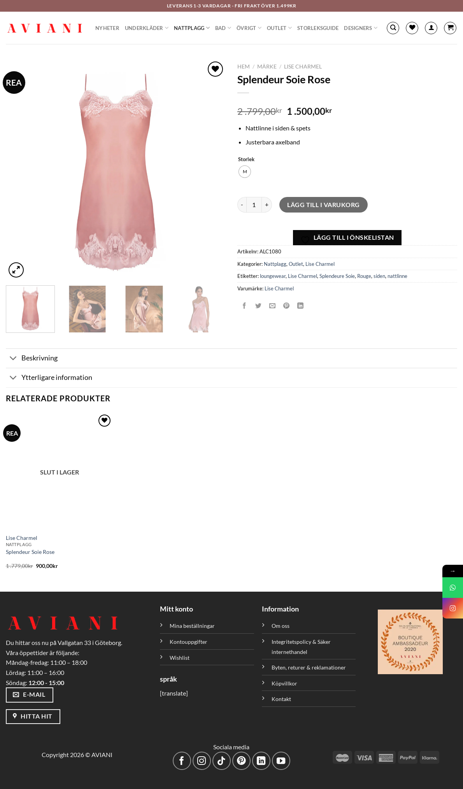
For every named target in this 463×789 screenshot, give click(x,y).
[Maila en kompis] (272, 305)
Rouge (364, 276)
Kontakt (281, 699)
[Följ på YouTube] (281, 761)
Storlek (246, 159)
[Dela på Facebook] (244, 305)
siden (379, 276)
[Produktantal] (254, 205)
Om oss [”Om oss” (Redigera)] (280, 625)
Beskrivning (32, 359)
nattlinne (397, 276)
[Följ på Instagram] (202, 761)
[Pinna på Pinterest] (286, 305)
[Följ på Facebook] (182, 761)
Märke (267, 66)
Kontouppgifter (188, 641)
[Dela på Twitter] (258, 305)
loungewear (273, 276)
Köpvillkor (284, 683)
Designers (360, 28)
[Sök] (393, 28)
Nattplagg (192, 28)
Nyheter (107, 28)
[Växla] (13, 359)
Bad (223, 28)
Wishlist (179, 657)
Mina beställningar (193, 625)
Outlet (279, 28)
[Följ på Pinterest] (241, 761)
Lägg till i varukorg (323, 204)
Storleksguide (317, 28)
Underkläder (146, 28)
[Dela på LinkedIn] (300, 305)
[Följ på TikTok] (221, 761)
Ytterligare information (49, 378)
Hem (243, 66)
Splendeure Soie (337, 276)
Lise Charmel (303, 66)
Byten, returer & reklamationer (309, 667)
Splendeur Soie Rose (30, 551)
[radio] (245, 171)
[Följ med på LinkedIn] (261, 761)
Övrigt (249, 28)
